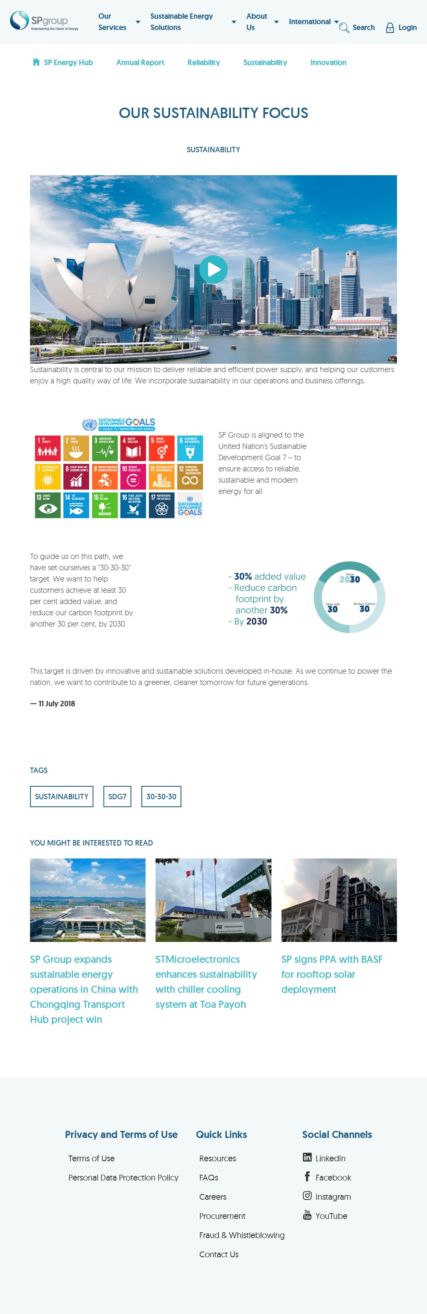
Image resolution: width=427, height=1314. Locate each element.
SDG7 (117, 796)
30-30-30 (161, 796)
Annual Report (140, 63)
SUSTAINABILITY (213, 149)
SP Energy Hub (62, 62)
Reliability (204, 63)
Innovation (329, 63)
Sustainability (265, 63)
